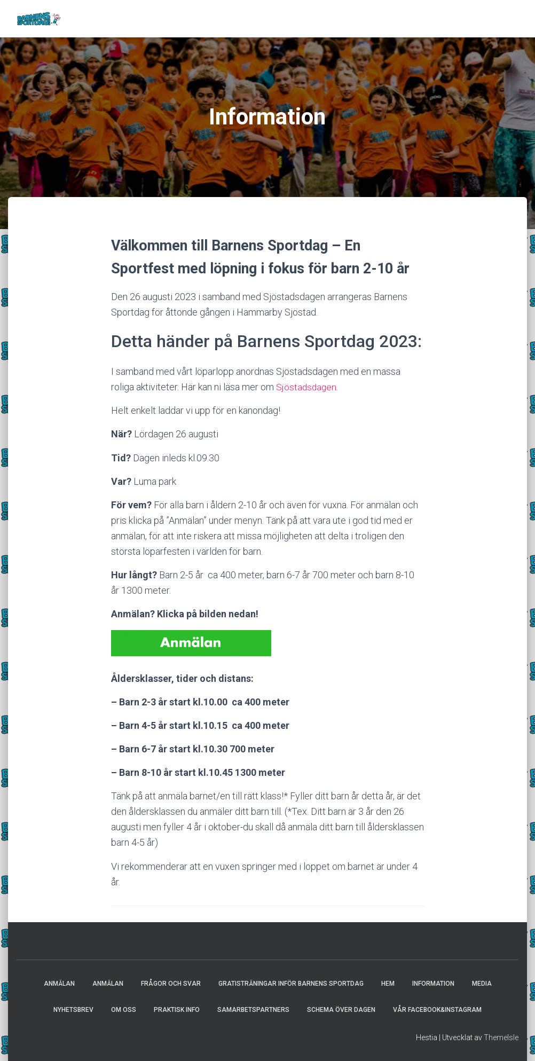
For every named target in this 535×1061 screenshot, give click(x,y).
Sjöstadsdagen (307, 386)
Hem (388, 983)
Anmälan (59, 983)
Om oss (123, 1009)
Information (433, 983)
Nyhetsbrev (73, 1009)
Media (482, 983)
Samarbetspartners (253, 1009)
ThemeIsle (501, 1037)
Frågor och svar (171, 983)
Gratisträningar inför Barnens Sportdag (291, 983)
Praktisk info (177, 1009)
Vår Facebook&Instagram (437, 1009)
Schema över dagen (341, 1009)
